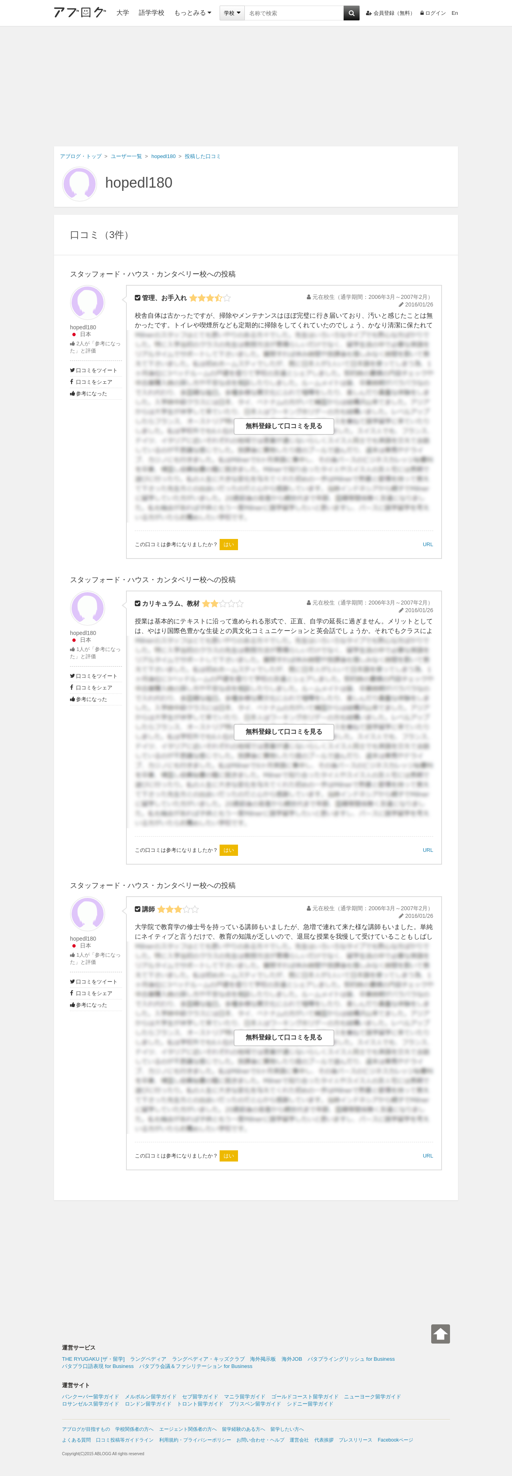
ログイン (433, 13)
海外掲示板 (263, 1359)
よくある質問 (76, 1440)
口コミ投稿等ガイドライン (125, 1440)
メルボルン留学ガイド (151, 1397)
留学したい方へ (287, 1429)
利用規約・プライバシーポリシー (195, 1440)
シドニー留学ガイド (310, 1404)
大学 (122, 12)
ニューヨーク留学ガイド (372, 1397)
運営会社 (299, 1440)
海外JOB (292, 1359)
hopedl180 (138, 182)
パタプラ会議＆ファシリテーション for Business (195, 1366)
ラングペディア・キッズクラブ (208, 1359)
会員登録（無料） (390, 13)
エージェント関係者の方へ (188, 1429)
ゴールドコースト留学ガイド (305, 1397)
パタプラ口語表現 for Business (98, 1366)
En (455, 13)
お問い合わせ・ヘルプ (260, 1440)
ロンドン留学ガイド (148, 1404)
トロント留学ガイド (200, 1404)
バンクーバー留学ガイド (90, 1397)
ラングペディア (148, 1359)
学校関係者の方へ (134, 1429)
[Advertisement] (256, 86)
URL (428, 544)
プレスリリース (355, 1440)
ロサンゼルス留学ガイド (90, 1404)
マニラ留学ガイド (245, 1397)
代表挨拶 (324, 1440)
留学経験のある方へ (243, 1429)
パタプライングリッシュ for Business (351, 1359)
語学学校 (151, 12)
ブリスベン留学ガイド (255, 1404)
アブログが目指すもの (86, 1429)
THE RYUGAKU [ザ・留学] (93, 1359)
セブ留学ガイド (200, 1397)
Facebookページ (395, 1440)
